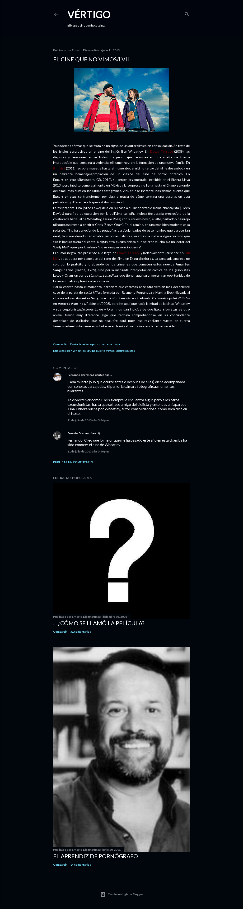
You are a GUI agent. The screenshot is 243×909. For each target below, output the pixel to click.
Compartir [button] (60, 344)
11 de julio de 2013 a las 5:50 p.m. (88, 451)
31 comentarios (80, 631)
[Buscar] (187, 13)
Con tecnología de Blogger (121, 894)
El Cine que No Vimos (100, 350)
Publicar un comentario (73, 462)
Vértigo (89, 14)
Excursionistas (125, 350)
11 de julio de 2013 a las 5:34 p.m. (88, 420)
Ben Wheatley (76, 350)
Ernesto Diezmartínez (81, 433)
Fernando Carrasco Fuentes (85, 375)
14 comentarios (80, 864)
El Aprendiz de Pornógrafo (95, 856)
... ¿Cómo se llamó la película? (99, 623)
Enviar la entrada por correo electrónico (96, 344)
